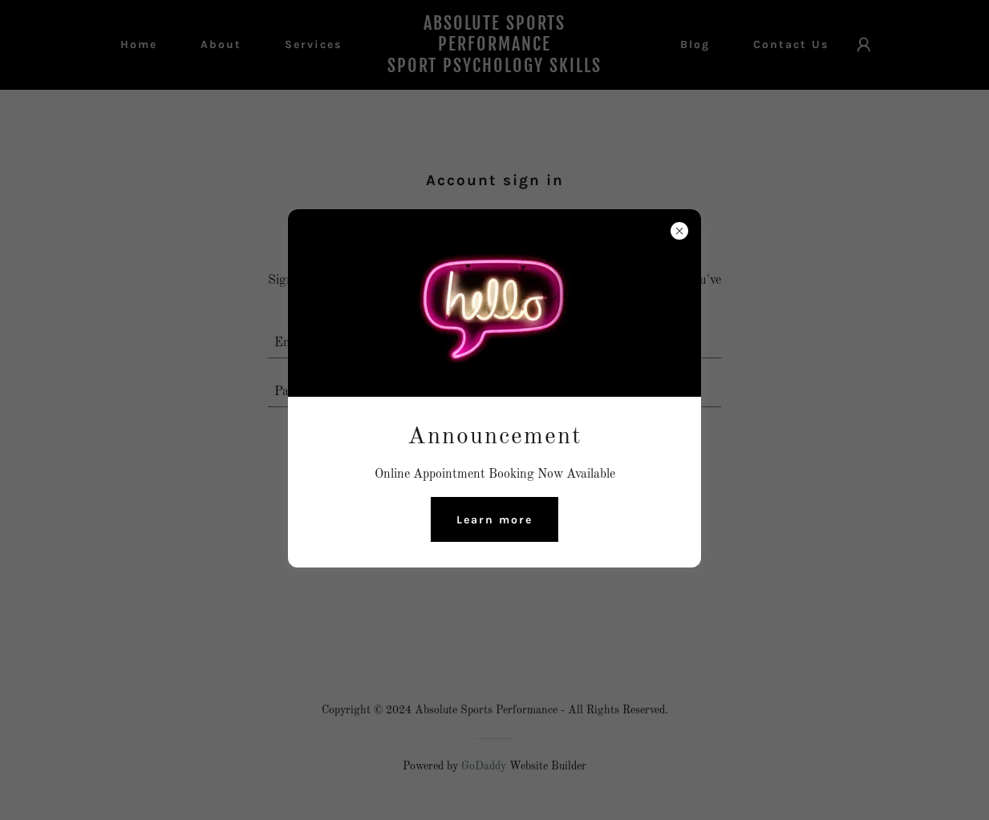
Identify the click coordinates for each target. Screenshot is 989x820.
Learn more (494, 520)
